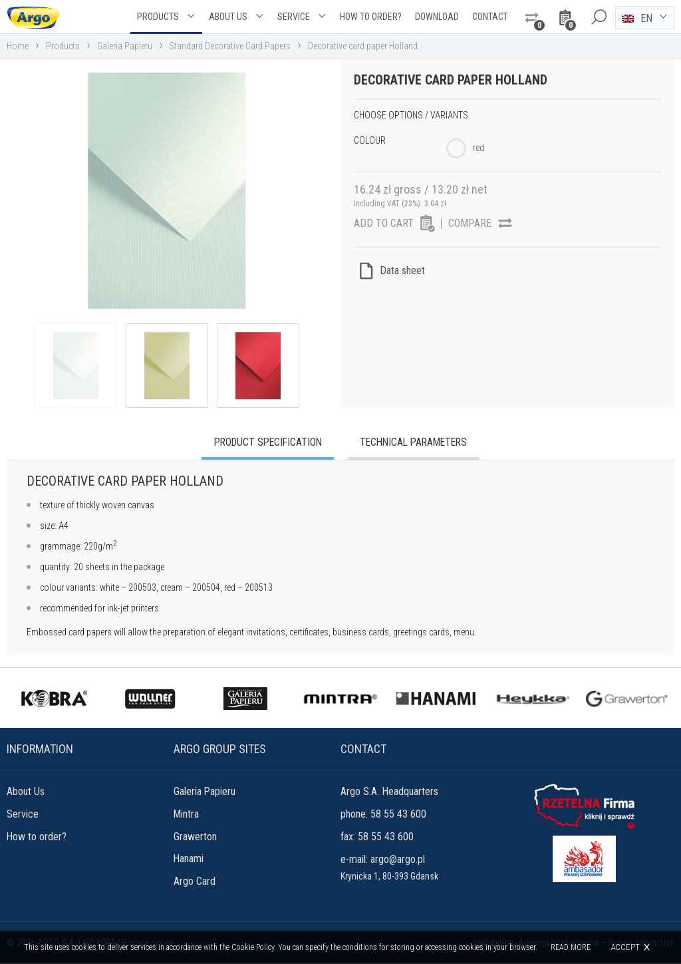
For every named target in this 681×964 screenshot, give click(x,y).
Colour (370, 140)
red (478, 147)
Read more (571, 947)
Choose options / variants (411, 115)
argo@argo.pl (397, 860)
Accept (625, 947)
